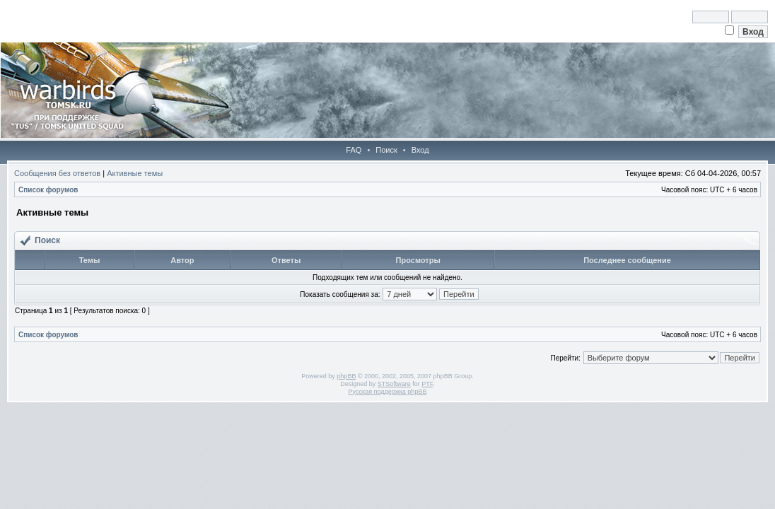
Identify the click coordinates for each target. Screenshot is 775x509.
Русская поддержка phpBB (388, 391)
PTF (427, 383)
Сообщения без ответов (57, 173)
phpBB (346, 376)
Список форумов (48, 190)
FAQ (353, 150)
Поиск (386, 150)
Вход (420, 150)
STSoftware (394, 383)
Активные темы (135, 173)
